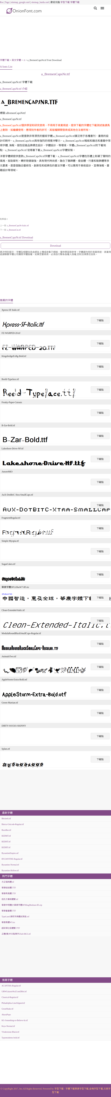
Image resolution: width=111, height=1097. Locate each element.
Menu (101, 6)
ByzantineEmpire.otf (10, 853)
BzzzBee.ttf (6, 830)
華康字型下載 (82, 1088)
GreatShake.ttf (7, 1009)
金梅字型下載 (96, 1088)
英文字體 (16, 60)
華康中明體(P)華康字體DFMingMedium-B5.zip (22, 905)
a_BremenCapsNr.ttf (55, 74)
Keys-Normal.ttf (8, 1026)
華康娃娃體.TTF (9, 888)
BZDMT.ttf (6, 836)
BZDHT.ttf (6, 842)
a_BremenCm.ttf (14, 230)
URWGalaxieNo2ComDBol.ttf (14, 991)
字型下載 (65, 2)
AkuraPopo (6, 1015)
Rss (1, 2)
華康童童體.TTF (9, 911)
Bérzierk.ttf (6, 818)
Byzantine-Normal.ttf (10, 865)
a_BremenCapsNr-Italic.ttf (18, 226)
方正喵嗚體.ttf (8, 882)
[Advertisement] (55, 38)
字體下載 (74, 2)
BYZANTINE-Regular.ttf (12, 859)
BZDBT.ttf (6, 847)
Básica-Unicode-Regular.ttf (13, 824)
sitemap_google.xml (20, 2)
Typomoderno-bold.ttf (11, 1038)
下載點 (100, 320)
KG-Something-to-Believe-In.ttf (15, 1020)
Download (55, 245)
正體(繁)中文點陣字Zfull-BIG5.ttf (16, 934)
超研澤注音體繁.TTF (11, 928)
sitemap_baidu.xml (40, 2)
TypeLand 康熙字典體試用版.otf (15, 917)
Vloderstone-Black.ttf (10, 1032)
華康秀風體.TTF (9, 893)
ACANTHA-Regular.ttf (11, 986)
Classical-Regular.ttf (10, 997)
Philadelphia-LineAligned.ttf (13, 1003)
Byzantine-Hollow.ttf (10, 870)
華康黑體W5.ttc (8, 922)
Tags (7, 2)
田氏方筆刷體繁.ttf (10, 899)
